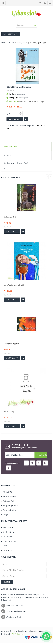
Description (10, 146)
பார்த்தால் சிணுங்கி (11, 343)
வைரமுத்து (21, 94)
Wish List (6, 536)
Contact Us (7, 550)
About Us (6, 492)
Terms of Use (8, 496)
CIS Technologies (18, 634)
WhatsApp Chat (13, 617)
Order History (9, 532)
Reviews (8, 155)
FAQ (4, 545)
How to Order (8, 541)
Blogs (4, 514)
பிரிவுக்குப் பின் (10, 217)
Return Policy (8, 510)
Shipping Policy (9, 505)
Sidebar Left (10, 34)
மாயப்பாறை (9, 411)
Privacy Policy (9, 501)
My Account (7, 527)
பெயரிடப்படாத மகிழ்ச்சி (14, 285)
